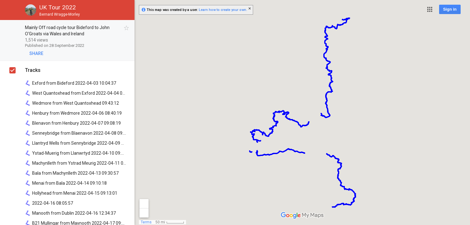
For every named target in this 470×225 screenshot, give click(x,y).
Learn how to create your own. (223, 10)
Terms (146, 222)
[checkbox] (126, 28)
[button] (429, 9)
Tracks (33, 70)
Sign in (450, 9)
